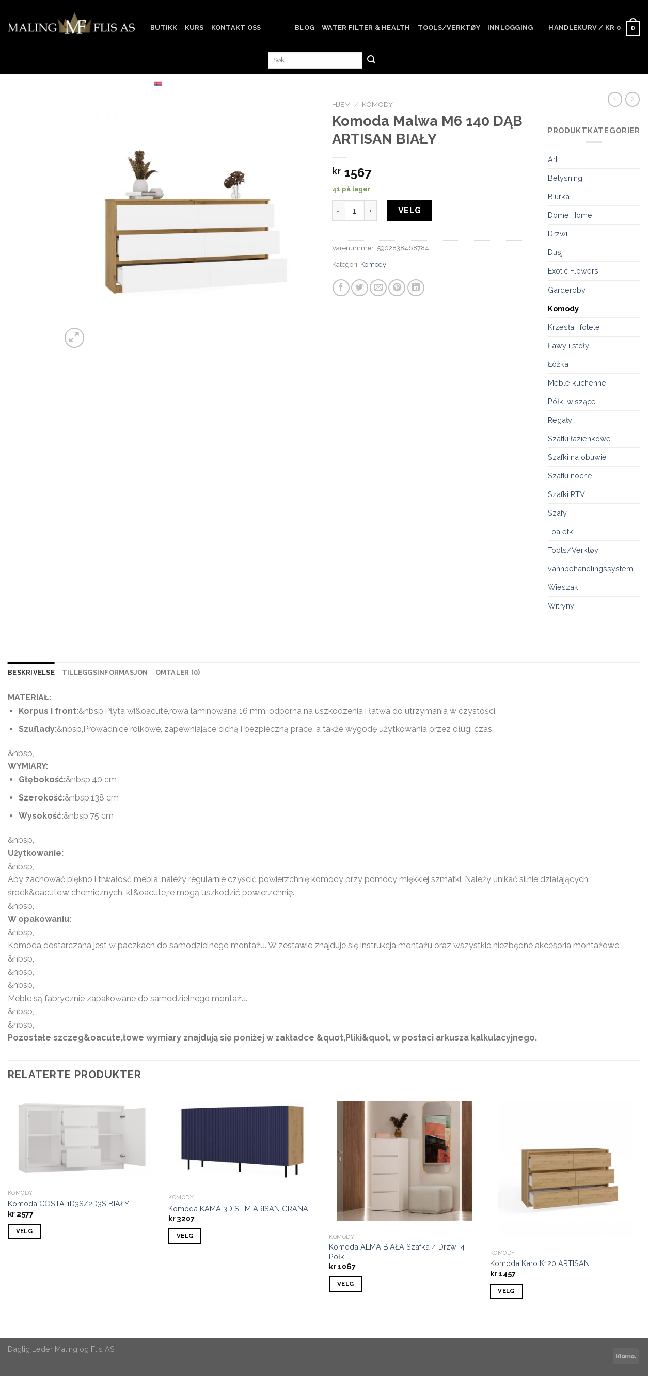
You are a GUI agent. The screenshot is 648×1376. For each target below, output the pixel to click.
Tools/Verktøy (449, 27)
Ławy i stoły (568, 345)
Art (553, 159)
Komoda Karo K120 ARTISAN (540, 1263)
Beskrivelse (31, 672)
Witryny (561, 605)
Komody (377, 104)
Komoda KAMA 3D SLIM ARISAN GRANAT (240, 1208)
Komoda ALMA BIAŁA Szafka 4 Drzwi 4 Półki (397, 1251)
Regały (560, 419)
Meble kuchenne (577, 382)
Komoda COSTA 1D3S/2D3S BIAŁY (68, 1203)
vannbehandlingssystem (590, 568)
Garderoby (567, 289)
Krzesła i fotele (574, 327)
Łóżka (558, 364)
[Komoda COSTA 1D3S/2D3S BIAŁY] (83, 1139)
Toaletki (561, 531)
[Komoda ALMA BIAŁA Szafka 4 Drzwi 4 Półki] (404, 1161)
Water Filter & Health (366, 27)
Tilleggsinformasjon (105, 672)
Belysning (565, 177)
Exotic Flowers (573, 270)
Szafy (557, 512)
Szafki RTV (566, 494)
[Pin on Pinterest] (396, 287)
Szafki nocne (570, 475)
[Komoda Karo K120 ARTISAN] (565, 1169)
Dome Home (570, 215)
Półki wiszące (572, 401)
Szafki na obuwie (577, 457)
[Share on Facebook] (341, 287)
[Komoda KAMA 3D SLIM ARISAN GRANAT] (243, 1141)
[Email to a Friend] (378, 287)
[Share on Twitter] (359, 287)
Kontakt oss (236, 27)
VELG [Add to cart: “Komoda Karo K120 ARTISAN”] (506, 1290)
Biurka (559, 196)
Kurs (194, 27)
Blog (304, 27)
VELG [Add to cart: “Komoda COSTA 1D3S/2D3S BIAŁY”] (24, 1231)
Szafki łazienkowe (579, 438)
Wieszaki (564, 587)
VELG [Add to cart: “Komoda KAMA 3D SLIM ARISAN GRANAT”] (185, 1235)
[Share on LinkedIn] (415, 287)
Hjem (341, 104)
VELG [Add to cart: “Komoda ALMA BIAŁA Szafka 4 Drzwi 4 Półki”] (345, 1283)
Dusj (555, 252)
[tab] (31, 672)
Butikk (164, 27)
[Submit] (371, 60)
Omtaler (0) (177, 672)
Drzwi (557, 233)
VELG (409, 210)
